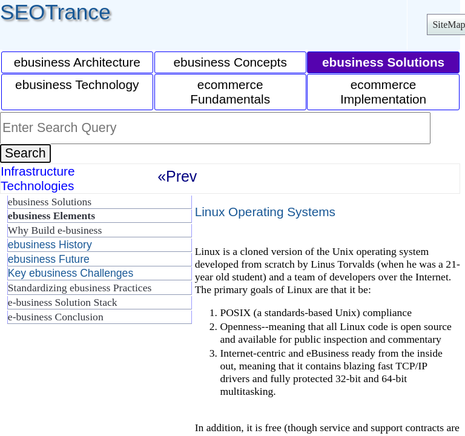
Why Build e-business (55, 230)
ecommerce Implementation (383, 92)
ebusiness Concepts (230, 62)
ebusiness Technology (77, 84)
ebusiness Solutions (49, 202)
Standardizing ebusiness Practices (79, 288)
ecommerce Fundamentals (230, 92)
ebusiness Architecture (77, 62)
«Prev (177, 176)
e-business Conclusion (56, 317)
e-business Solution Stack (62, 302)
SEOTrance (55, 12)
